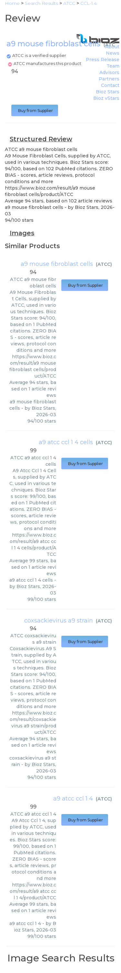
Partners (109, 79)
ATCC (111, 45)
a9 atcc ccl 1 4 (73, 798)
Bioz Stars (107, 92)
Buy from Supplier (34, 110)
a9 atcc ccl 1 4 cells (66, 442)
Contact (110, 85)
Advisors (109, 72)
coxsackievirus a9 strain (58, 620)
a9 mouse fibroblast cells (57, 263)
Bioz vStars (106, 98)
